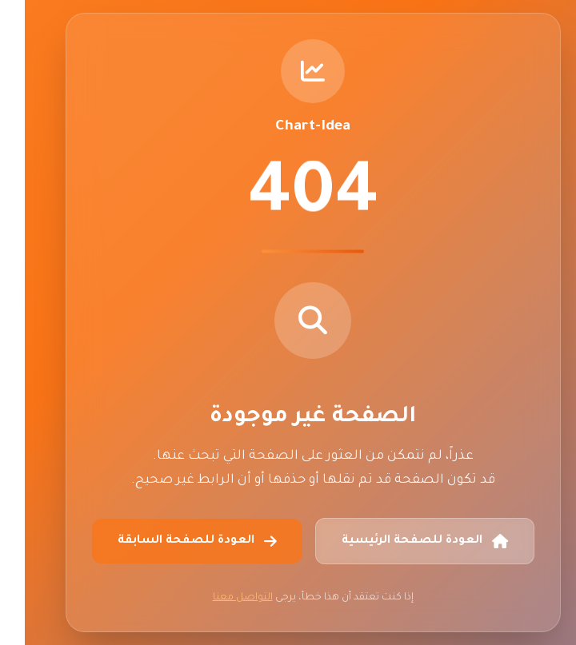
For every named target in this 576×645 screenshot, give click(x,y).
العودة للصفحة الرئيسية (400, 541)
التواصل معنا (218, 597)
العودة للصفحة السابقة (172, 541)
